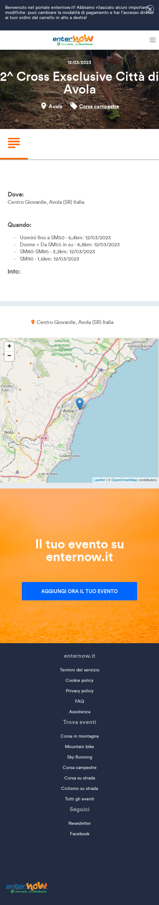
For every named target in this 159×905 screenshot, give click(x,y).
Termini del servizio (79, 670)
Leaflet (99, 480)
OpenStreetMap (124, 480)
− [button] (9, 356)
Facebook (79, 834)
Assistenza (79, 711)
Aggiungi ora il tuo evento (79, 591)
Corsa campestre (99, 106)
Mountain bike (79, 746)
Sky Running (79, 757)
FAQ (79, 701)
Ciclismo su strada (79, 788)
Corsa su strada (79, 778)
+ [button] (9, 347)
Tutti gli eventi (79, 799)
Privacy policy (79, 691)
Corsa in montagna (79, 736)
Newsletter (79, 823)
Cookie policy (79, 680)
